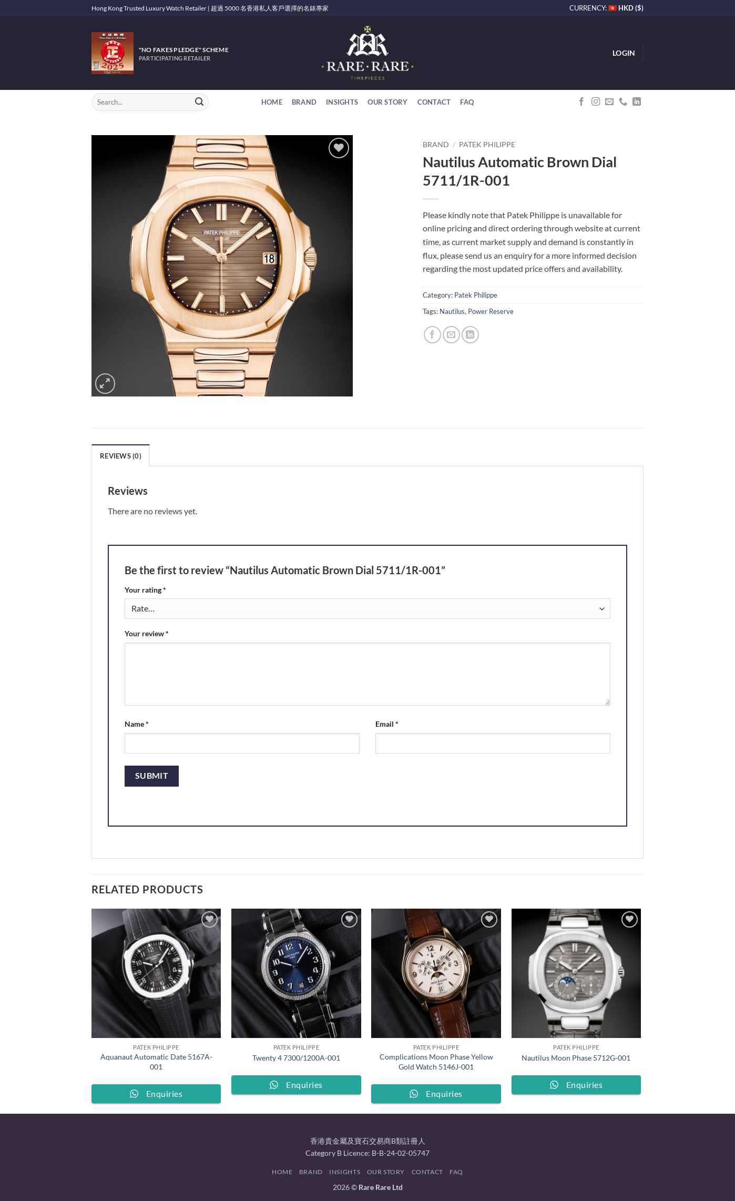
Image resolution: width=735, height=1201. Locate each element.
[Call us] (623, 102)
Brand (304, 102)
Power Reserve (491, 311)
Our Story (387, 102)
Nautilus (452, 311)
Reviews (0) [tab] (120, 456)
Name (137, 723)
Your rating (145, 589)
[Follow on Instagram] (595, 102)
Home (271, 102)
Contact (434, 102)
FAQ (467, 102)
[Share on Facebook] (432, 334)
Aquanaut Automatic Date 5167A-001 (156, 1061)
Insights (342, 102)
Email (387, 723)
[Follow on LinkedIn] (636, 102)
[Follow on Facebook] (581, 102)
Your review (147, 633)
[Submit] (199, 102)
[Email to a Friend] (451, 334)
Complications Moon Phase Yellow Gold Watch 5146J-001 (436, 1061)
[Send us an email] (609, 102)
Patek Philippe (487, 144)
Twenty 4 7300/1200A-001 (296, 1057)
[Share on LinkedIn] (470, 334)
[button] (623, 53)
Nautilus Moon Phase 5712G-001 (576, 1057)
